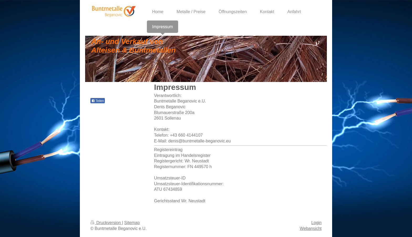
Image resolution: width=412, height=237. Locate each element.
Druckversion (106, 222)
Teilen (97, 101)
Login (316, 222)
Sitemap (132, 222)
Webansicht (311, 228)
